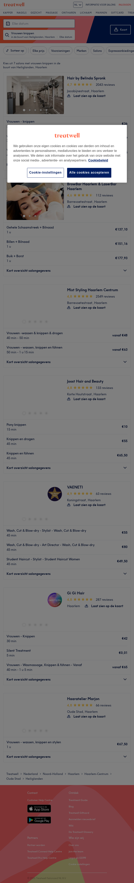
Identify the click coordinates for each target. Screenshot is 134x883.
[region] (67, 154)
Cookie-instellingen (45, 172)
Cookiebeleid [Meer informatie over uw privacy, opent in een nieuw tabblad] (98, 160)
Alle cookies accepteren (89, 172)
